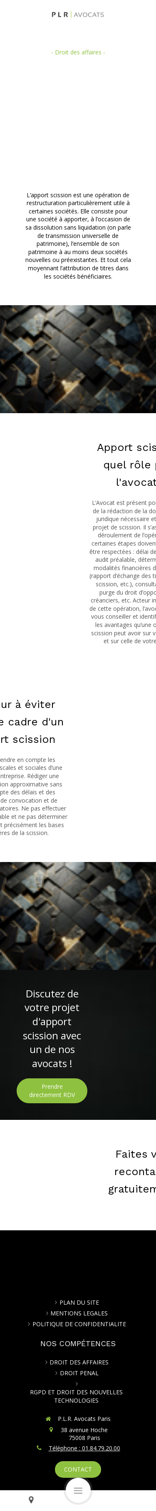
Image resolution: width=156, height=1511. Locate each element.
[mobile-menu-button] (78, 1490)
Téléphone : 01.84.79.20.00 (84, 1448)
